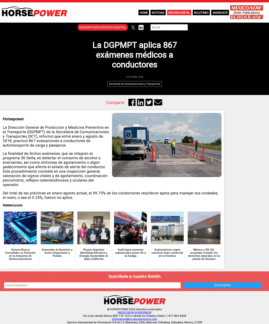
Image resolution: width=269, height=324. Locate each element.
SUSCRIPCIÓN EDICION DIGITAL (102, 27)
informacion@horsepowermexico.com (134, 319)
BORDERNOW (143, 312)
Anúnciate (220, 12)
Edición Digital (179, 12)
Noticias (158, 12)
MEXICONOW (126, 312)
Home (144, 12)
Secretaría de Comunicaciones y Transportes (134, 84)
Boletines (201, 12)
